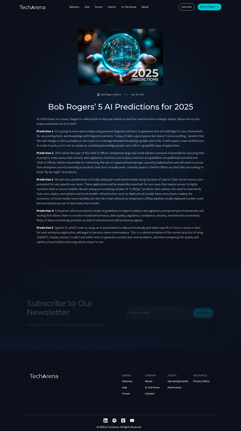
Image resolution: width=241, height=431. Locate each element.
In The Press (152, 387)
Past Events (174, 387)
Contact (150, 393)
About (145, 6)
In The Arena (128, 6)
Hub (87, 6)
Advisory (74, 6)
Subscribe (186, 7)
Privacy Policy (201, 381)
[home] (32, 7)
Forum (98, 6)
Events (112, 6)
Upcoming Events (178, 381)
